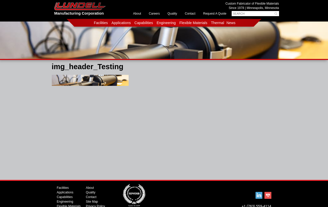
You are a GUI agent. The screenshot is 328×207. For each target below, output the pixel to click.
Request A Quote (215, 13)
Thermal (217, 23)
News (231, 23)
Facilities (101, 23)
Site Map (92, 201)
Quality (172, 13)
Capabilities (144, 23)
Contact (190, 13)
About (137, 13)
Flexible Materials (193, 23)
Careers (154, 13)
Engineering (166, 23)
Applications (121, 23)
